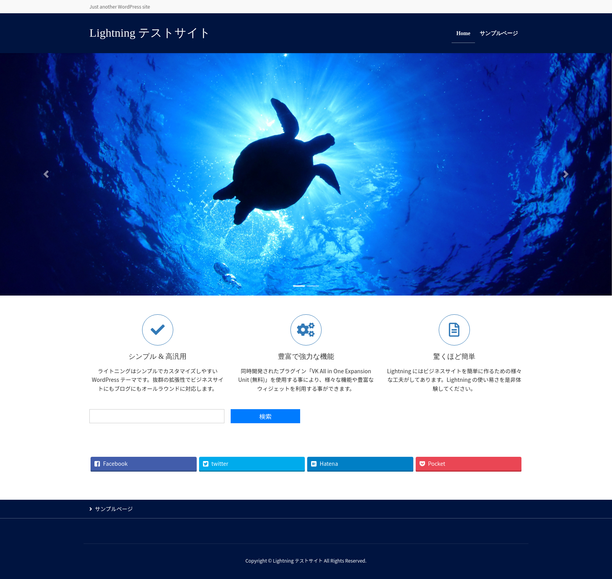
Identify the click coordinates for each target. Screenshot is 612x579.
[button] (46, 174)
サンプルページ (114, 509)
